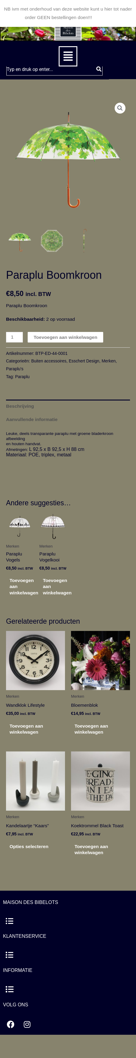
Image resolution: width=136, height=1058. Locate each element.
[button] (68, 56)
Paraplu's (14, 368)
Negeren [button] (102, 17)
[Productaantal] (14, 337)
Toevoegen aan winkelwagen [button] (24, 586)
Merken (109, 361)
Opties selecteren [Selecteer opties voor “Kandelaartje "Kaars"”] (29, 846)
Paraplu (22, 376)
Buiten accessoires (48, 361)
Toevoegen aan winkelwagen (65, 337)
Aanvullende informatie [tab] (31, 419)
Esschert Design (84, 361)
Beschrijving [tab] (20, 406)
